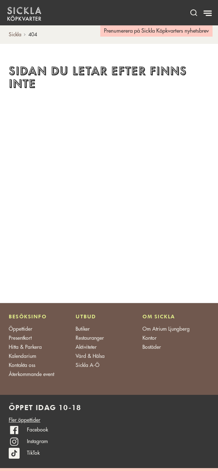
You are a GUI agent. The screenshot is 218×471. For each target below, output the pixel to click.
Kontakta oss (22, 365)
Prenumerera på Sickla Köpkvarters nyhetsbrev (156, 31)
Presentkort (20, 337)
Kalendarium (22, 356)
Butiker (83, 328)
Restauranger (90, 337)
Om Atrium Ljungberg (166, 328)
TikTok (33, 452)
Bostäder (151, 347)
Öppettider (20, 328)
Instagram (37, 441)
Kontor (149, 337)
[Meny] (208, 13)
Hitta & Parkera (25, 347)
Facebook (37, 429)
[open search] (193, 12)
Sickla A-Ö (88, 365)
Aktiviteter (86, 347)
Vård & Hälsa (90, 356)
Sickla (15, 34)
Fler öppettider (24, 419)
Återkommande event (31, 374)
